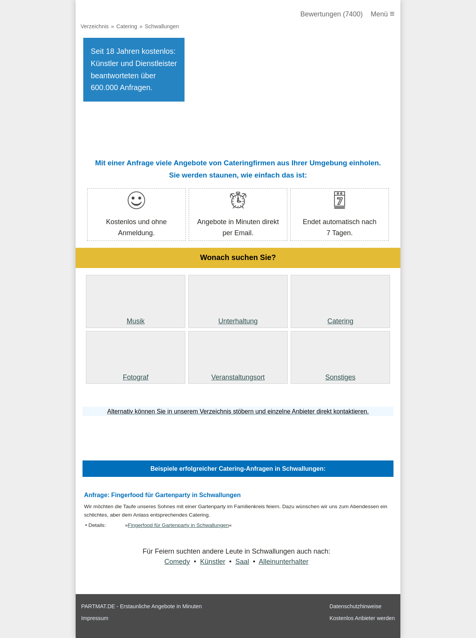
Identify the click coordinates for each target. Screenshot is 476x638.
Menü (383, 13)
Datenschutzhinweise (355, 606)
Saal (242, 561)
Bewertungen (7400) (331, 14)
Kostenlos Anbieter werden (362, 618)
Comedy (177, 561)
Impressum (94, 618)
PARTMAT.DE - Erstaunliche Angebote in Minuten (141, 606)
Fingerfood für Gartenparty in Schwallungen (178, 525)
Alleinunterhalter (283, 561)
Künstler (212, 561)
